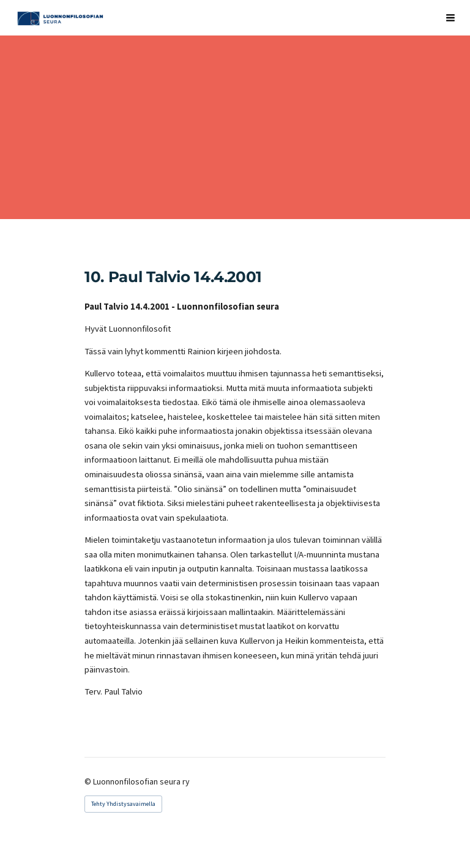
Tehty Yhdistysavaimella (123, 804)
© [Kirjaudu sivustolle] (88, 781)
